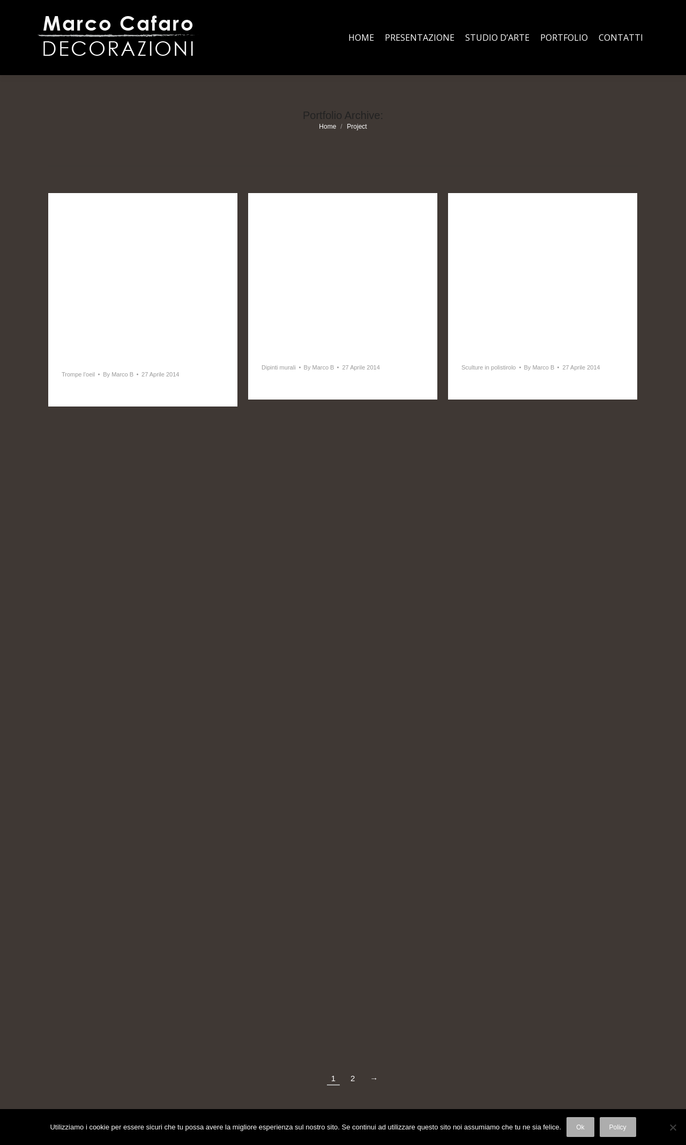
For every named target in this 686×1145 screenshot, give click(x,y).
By (118, 374)
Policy (618, 1127)
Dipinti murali (294, 351)
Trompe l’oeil (92, 358)
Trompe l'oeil (78, 374)
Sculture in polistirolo (511, 351)
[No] (672, 1127)
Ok (580, 1127)
